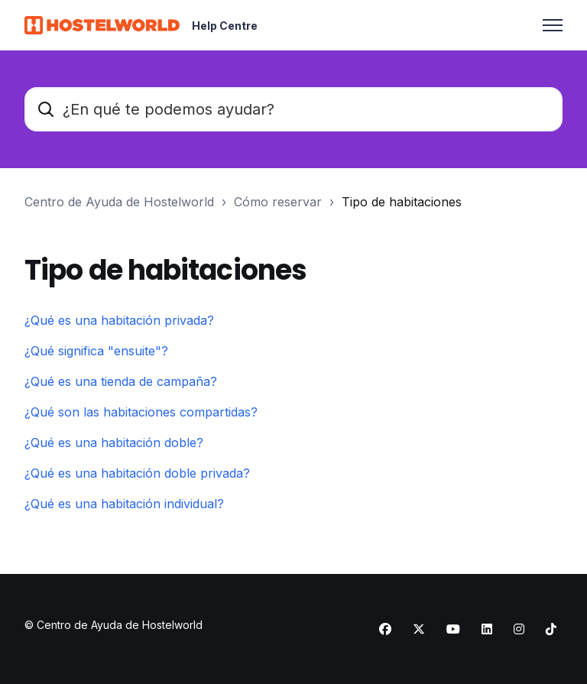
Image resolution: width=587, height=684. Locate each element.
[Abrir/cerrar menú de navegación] (553, 25)
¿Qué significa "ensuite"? (96, 350)
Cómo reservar (278, 201)
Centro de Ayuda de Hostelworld (119, 201)
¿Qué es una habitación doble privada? (137, 473)
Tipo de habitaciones (402, 201)
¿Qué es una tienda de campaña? (120, 381)
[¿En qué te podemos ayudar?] (293, 109)
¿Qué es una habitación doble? (113, 442)
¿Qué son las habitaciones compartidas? (141, 412)
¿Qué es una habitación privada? (119, 320)
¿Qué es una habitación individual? (124, 503)
